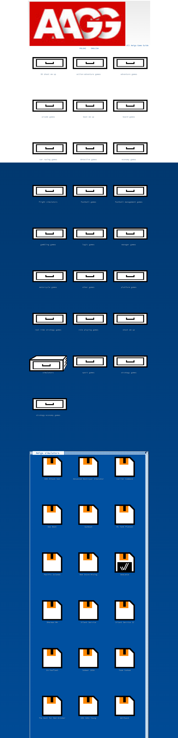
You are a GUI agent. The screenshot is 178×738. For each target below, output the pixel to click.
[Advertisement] (71, 576)
